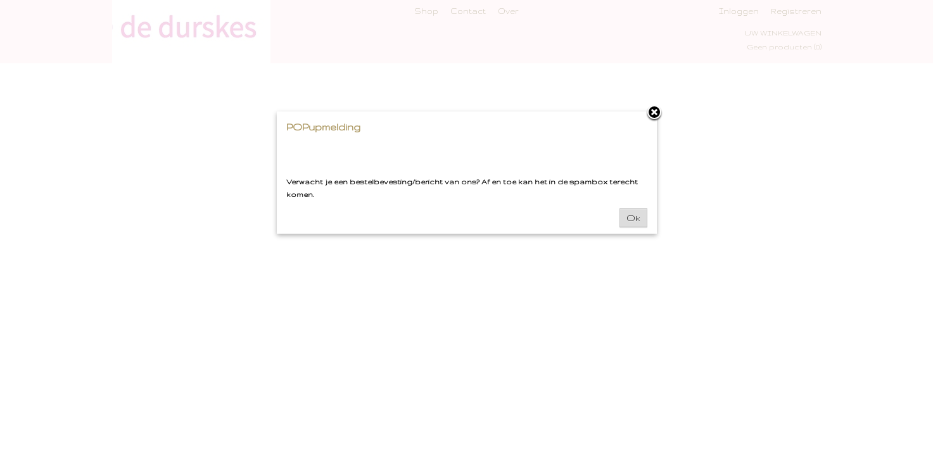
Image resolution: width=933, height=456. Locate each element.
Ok (633, 218)
